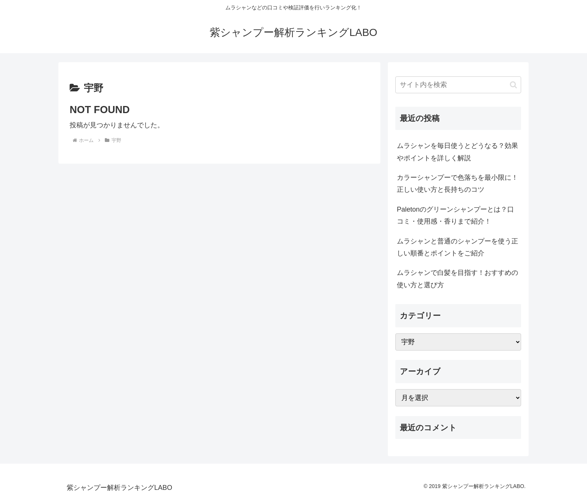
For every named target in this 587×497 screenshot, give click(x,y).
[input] (458, 84)
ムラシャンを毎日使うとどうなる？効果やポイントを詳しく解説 (457, 151)
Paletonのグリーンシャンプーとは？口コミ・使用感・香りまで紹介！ (455, 215)
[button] (513, 85)
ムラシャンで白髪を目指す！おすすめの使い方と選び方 (457, 278)
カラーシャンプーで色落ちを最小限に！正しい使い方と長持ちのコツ (457, 183)
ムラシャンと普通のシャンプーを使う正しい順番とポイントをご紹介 (457, 247)
